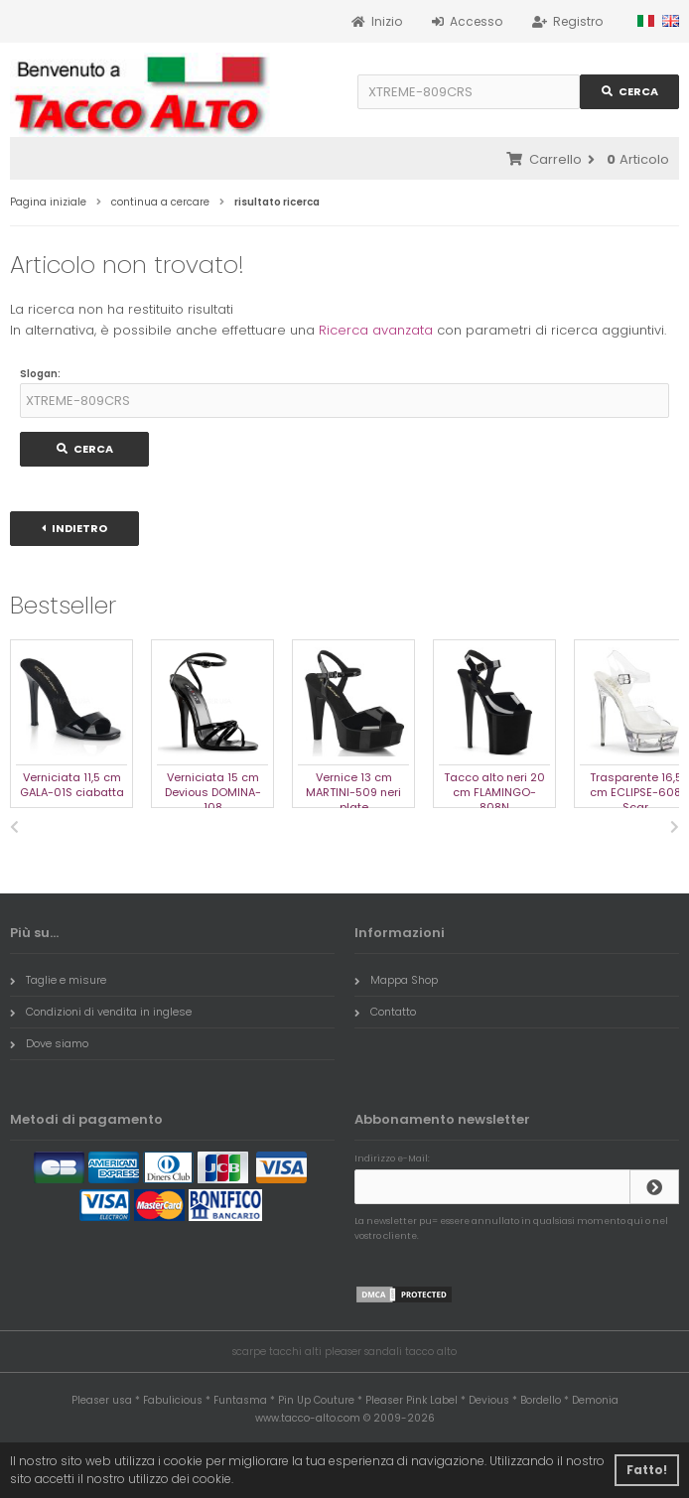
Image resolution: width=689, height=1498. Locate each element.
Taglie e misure (58, 980)
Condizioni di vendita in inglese (101, 1012)
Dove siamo (49, 1043)
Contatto (385, 1012)
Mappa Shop (396, 980)
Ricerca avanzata (376, 330)
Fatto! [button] (646, 1469)
